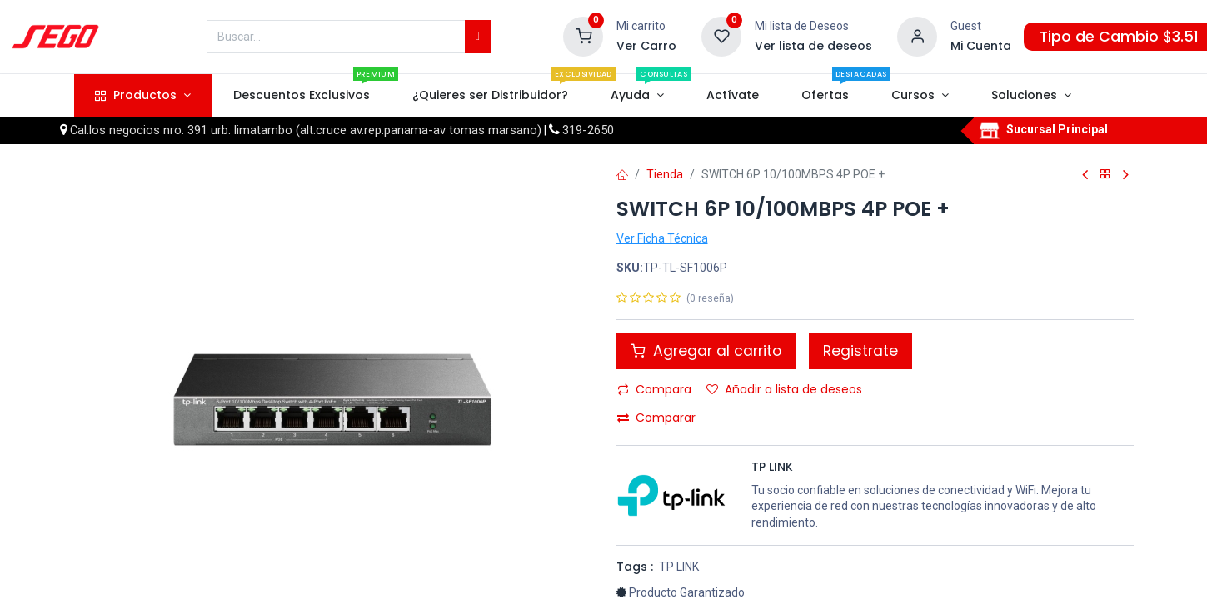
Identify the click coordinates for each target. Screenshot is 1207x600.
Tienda (664, 174)
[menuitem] (301, 96)
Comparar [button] (656, 417)
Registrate (860, 351)
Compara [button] (654, 389)
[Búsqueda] (478, 36)
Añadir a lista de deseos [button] (784, 389)
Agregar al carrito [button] (706, 351)
